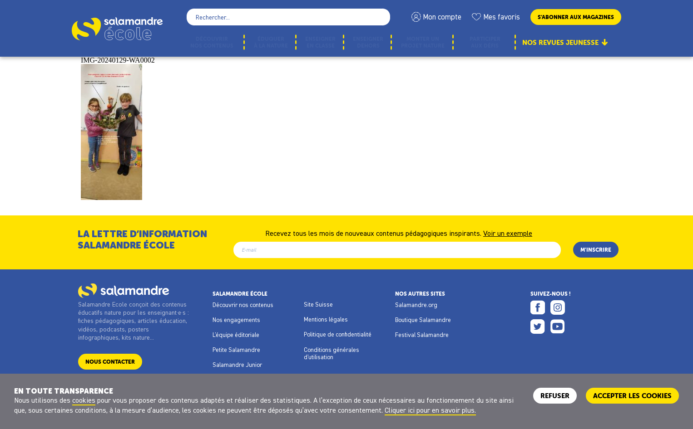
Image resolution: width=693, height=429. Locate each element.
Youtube (557, 326)
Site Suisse (318, 304)
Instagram (557, 307)
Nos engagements (236, 319)
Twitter (537, 326)
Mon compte (442, 16)
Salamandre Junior (237, 364)
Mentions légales (326, 319)
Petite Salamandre (236, 349)
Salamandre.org (416, 304)
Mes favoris (501, 16)
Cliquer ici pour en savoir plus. (430, 409)
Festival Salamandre (422, 334)
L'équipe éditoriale (236, 334)
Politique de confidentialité (337, 334)
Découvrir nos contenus (243, 304)
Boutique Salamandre (423, 319)
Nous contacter (110, 361)
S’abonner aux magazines (576, 17)
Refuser (554, 395)
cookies (83, 400)
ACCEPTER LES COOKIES (632, 395)
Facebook (537, 307)
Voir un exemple (507, 233)
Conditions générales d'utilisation (331, 353)
